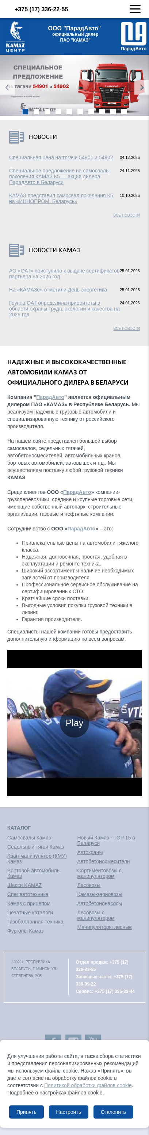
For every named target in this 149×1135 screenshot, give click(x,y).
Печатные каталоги (30, 912)
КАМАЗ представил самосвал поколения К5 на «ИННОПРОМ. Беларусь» (61, 198)
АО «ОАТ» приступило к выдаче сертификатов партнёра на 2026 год (64, 273)
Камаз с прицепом (28, 903)
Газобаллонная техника (35, 922)
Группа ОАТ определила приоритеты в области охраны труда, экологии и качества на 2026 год (64, 308)
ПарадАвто (50, 397)
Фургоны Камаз (25, 931)
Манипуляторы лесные (104, 927)
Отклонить (113, 1112)
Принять (26, 1112)
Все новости (127, 215)
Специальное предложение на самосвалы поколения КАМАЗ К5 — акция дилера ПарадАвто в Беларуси (59, 176)
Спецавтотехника (28, 894)
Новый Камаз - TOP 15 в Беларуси (106, 840)
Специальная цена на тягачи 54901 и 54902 (61, 157)
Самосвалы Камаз (29, 838)
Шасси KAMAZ (24, 885)
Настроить (68, 1112)
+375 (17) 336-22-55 (35, 9)
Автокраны (90, 852)
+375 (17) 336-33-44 (115, 991)
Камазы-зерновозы (99, 894)
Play (75, 723)
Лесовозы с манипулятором (96, 915)
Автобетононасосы (99, 903)
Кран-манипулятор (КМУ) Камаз (37, 858)
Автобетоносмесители (103, 861)
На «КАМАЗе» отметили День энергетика (58, 290)
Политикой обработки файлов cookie (88, 1085)
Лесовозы (88, 885)
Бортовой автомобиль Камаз (33, 873)
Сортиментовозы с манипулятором (99, 873)
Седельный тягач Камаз (35, 847)
